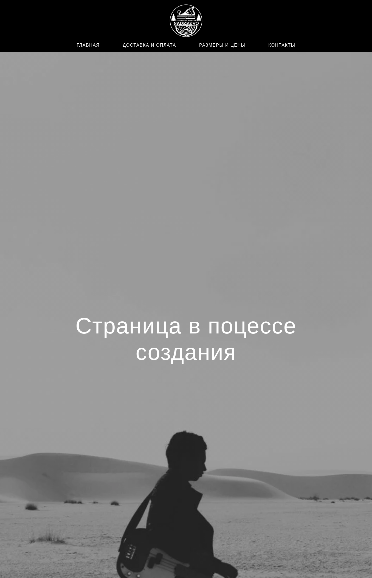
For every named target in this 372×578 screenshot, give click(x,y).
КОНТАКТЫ (281, 45)
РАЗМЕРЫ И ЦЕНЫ (222, 45)
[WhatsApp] (80, 21)
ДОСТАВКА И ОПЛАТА (149, 45)
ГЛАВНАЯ (88, 45)
